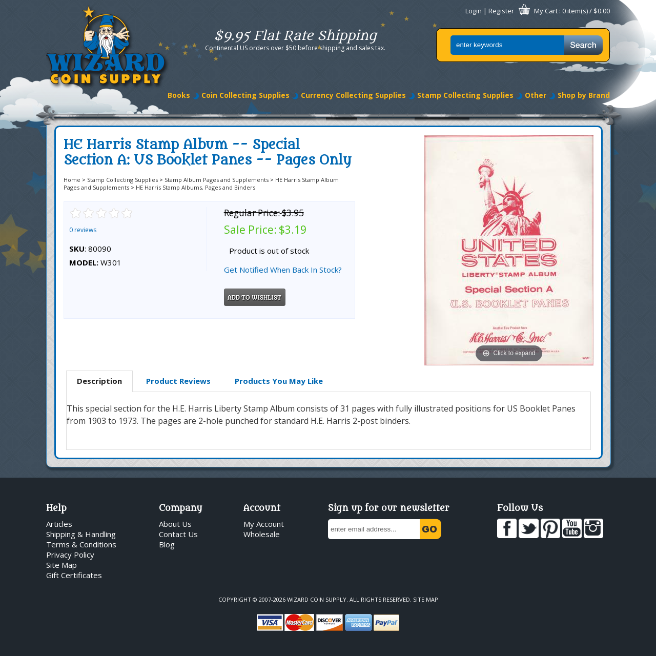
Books (179, 95)
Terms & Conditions (81, 544)
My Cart (546, 10)
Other (535, 95)
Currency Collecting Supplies (353, 95)
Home (72, 179)
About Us (175, 524)
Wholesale (261, 534)
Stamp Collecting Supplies (465, 95)
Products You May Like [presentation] (279, 381)
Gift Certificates (74, 575)
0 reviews (82, 229)
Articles (59, 524)
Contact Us (178, 534)
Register (501, 10)
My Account (263, 524)
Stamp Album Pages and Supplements (217, 179)
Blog (167, 544)
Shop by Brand (584, 95)
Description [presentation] (99, 381)
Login (473, 10)
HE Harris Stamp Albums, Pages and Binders (195, 187)
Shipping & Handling (81, 534)
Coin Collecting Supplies (245, 95)
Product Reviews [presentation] (178, 381)
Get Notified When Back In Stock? (283, 269)
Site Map (61, 565)
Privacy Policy (70, 554)
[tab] (99, 381)
